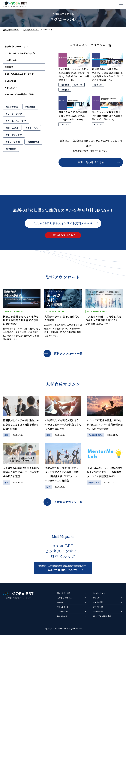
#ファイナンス (13, 150)
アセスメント (13, 94)
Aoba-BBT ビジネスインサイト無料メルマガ (63, 223)
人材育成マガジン (66, 735)
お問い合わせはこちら (90, 162)
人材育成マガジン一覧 (68, 502)
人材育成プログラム (67, 718)
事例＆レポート (65, 729)
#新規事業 (30, 115)
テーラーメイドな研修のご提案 (22, 102)
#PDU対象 (11, 157)
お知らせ (97, 718)
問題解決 (10, 71)
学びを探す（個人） (103, 740)
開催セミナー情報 (66, 712)
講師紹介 (61, 723)
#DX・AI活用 (12, 136)
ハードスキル (13, 63)
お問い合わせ (99, 735)
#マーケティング (14, 143)
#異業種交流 (33, 150)
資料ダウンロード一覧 (68, 353)
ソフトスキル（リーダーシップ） (24, 55)
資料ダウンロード (102, 729)
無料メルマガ (63, 740)
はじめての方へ (101, 712)
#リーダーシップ (14, 122)
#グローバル (32, 136)
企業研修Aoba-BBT (11, 29)
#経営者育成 (12, 115)
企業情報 (97, 723)
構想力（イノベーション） (20, 47)
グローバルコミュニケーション (22, 79)
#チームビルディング (16, 129)
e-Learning (12, 86)
